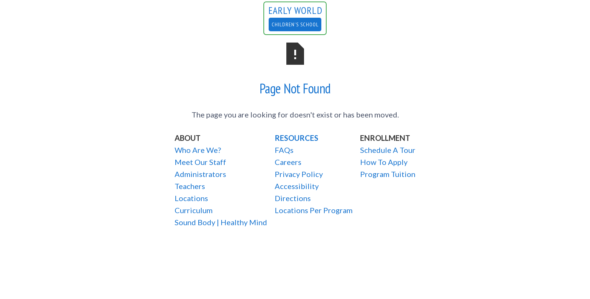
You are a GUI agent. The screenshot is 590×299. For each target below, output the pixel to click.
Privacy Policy (299, 173)
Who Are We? (198, 149)
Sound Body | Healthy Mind (221, 222)
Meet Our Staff (200, 161)
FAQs (284, 149)
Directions (293, 198)
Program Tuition (387, 173)
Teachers (190, 186)
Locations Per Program (314, 210)
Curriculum (194, 210)
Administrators (200, 173)
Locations (191, 198)
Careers (288, 161)
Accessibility (297, 186)
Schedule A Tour (387, 149)
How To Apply (384, 161)
